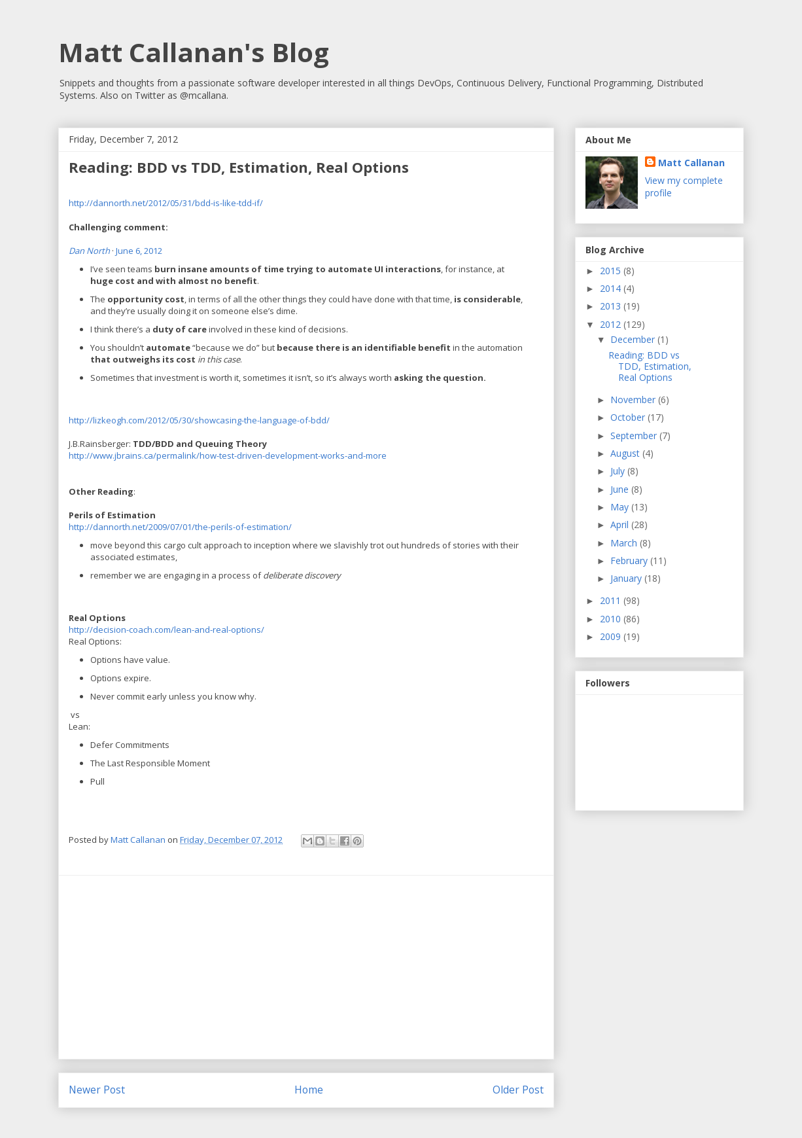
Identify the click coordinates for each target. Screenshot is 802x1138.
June (620, 489)
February (630, 560)
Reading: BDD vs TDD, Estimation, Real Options (649, 366)
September (634, 435)
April (620, 524)
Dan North (89, 251)
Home (308, 1089)
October (629, 417)
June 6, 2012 (139, 251)
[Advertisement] (306, 967)
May (620, 507)
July (618, 471)
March (625, 543)
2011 (611, 600)
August (626, 453)
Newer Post (97, 1089)
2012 (611, 324)
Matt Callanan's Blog (193, 52)
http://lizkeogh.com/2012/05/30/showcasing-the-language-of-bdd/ (199, 420)
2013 (611, 306)
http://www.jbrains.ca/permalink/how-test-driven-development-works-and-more (228, 455)
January (627, 578)
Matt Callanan (691, 162)
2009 (611, 636)
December (633, 339)
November (634, 399)
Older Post (518, 1089)
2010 (611, 619)
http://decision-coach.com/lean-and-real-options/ (166, 629)
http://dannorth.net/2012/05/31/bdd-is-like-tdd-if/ (166, 203)
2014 (611, 288)
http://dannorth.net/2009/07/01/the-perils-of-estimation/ (180, 527)
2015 (611, 270)
